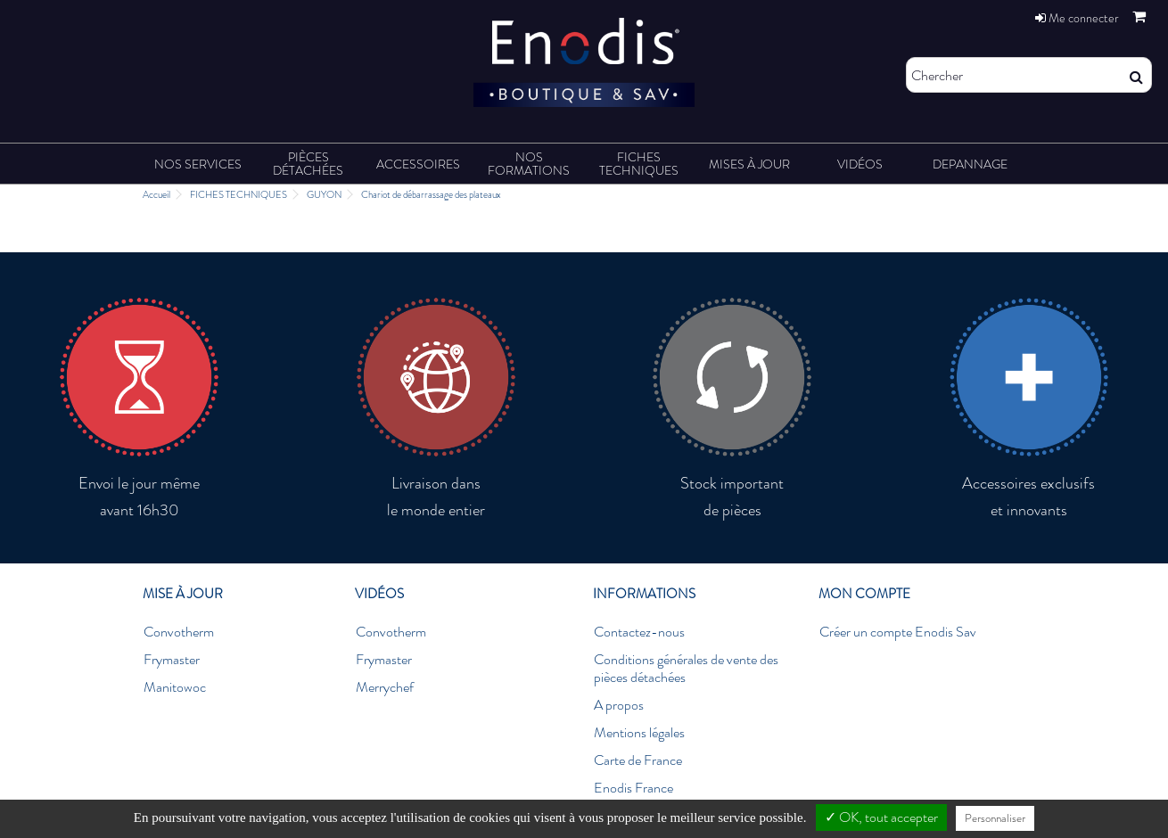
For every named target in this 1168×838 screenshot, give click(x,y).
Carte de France (638, 760)
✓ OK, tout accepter (881, 817)
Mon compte (864, 594)
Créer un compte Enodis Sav (897, 632)
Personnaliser (995, 817)
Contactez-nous (639, 632)
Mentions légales (639, 733)
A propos (619, 705)
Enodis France (633, 788)
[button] (198, 164)
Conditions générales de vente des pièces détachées (686, 668)
